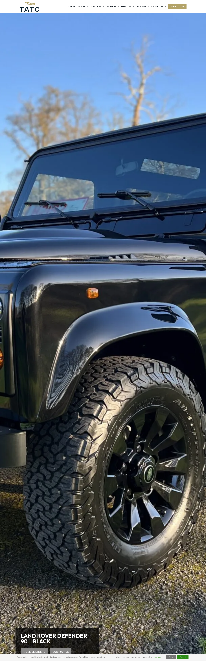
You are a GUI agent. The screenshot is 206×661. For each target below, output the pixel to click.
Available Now (116, 7)
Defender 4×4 (79, 6)
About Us (159, 6)
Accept (183, 657)
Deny (171, 657)
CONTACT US (60, 651)
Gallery (98, 6)
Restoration (139, 6)
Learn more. (157, 657)
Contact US (177, 6)
